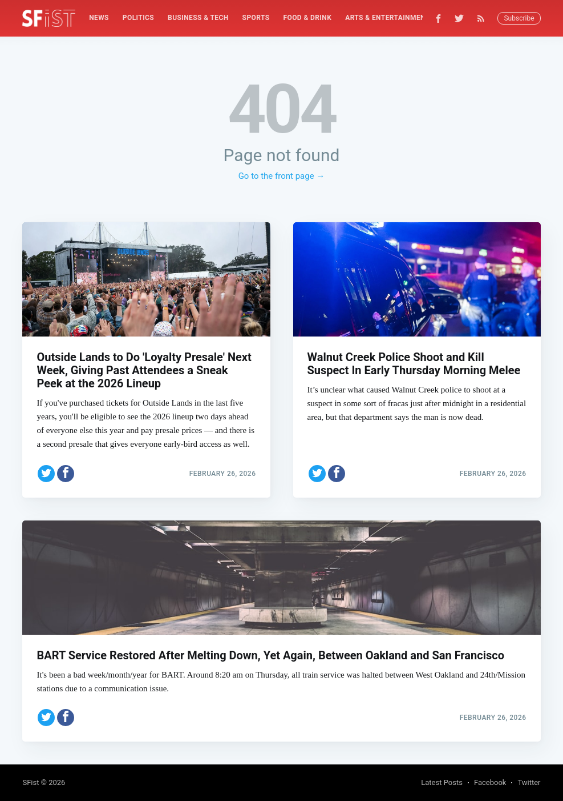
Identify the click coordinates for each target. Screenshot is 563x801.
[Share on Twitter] (46, 473)
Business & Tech (198, 18)
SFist (30, 782)
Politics (138, 18)
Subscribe (519, 18)
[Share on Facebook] (65, 473)
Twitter (528, 782)
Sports (256, 18)
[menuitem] (99, 18)
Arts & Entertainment (387, 18)
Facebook (490, 782)
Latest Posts (442, 782)
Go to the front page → (281, 176)
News (99, 18)
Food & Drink (307, 18)
